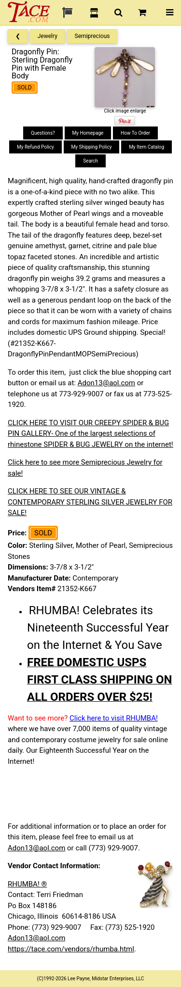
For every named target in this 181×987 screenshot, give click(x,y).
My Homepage (88, 133)
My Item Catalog (146, 147)
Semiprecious (92, 36)
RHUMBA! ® (27, 884)
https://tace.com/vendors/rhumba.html (71, 949)
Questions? (43, 133)
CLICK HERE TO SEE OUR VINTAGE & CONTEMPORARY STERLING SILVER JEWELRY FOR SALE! (90, 502)
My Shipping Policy (91, 147)
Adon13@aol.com (106, 383)
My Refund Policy (35, 147)
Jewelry (47, 36)
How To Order (135, 133)
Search (90, 161)
